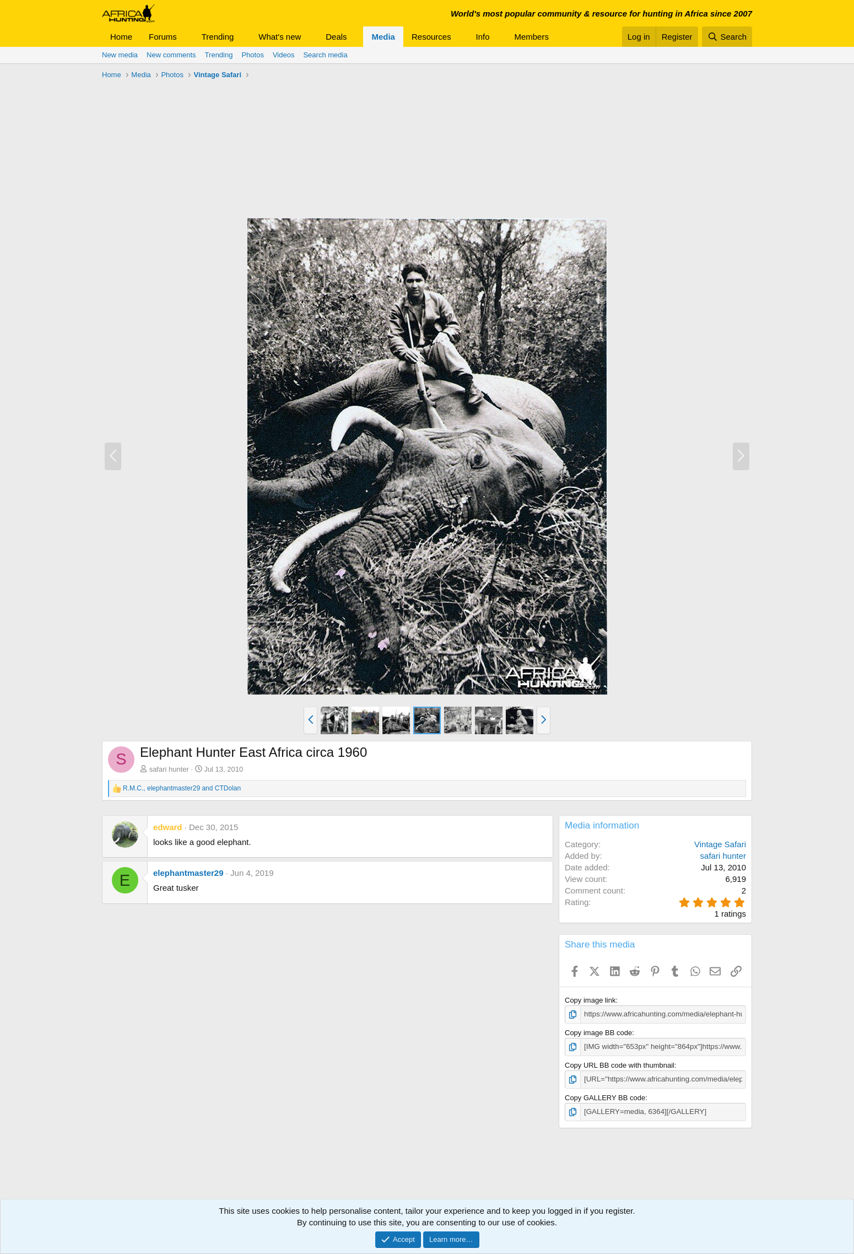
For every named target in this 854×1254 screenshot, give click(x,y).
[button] (185, 36)
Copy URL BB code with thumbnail (619, 1065)
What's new (279, 36)
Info (483, 36)
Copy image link (590, 1000)
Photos (252, 55)
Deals (336, 36)
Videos (284, 55)
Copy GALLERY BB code (605, 1096)
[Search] (727, 36)
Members (531, 36)
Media (383, 36)
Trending (218, 36)
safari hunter (169, 769)
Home (121, 36)
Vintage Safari (720, 844)
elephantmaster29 (188, 873)
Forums (163, 36)
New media (120, 55)
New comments (171, 55)
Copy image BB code (598, 1033)
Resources (431, 36)
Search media (325, 55)
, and (182, 788)
